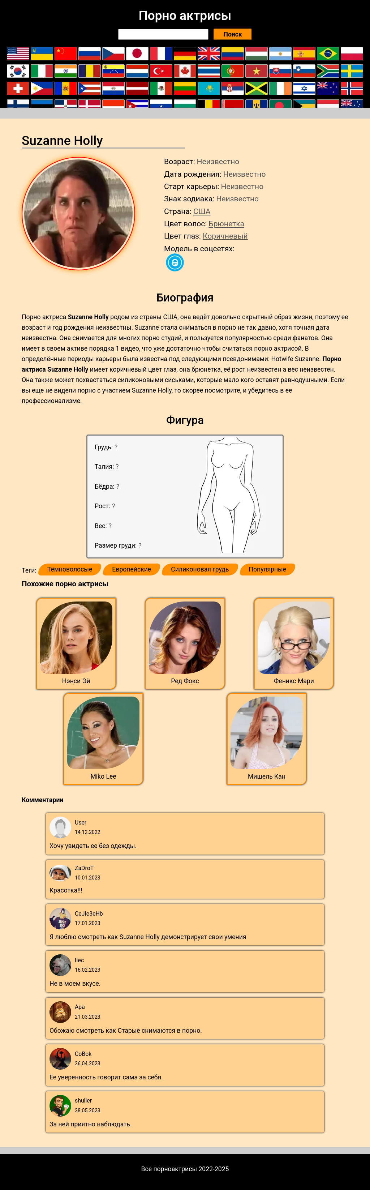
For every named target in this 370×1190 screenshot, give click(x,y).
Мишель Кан (266, 776)
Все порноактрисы (169, 1169)
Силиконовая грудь (200, 569)
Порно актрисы (185, 15)
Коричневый (225, 235)
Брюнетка (226, 223)
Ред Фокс (185, 681)
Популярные (268, 569)
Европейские (131, 569)
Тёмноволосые (69, 569)
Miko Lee (103, 776)
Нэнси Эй (76, 681)
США (202, 211)
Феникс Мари (294, 681)
